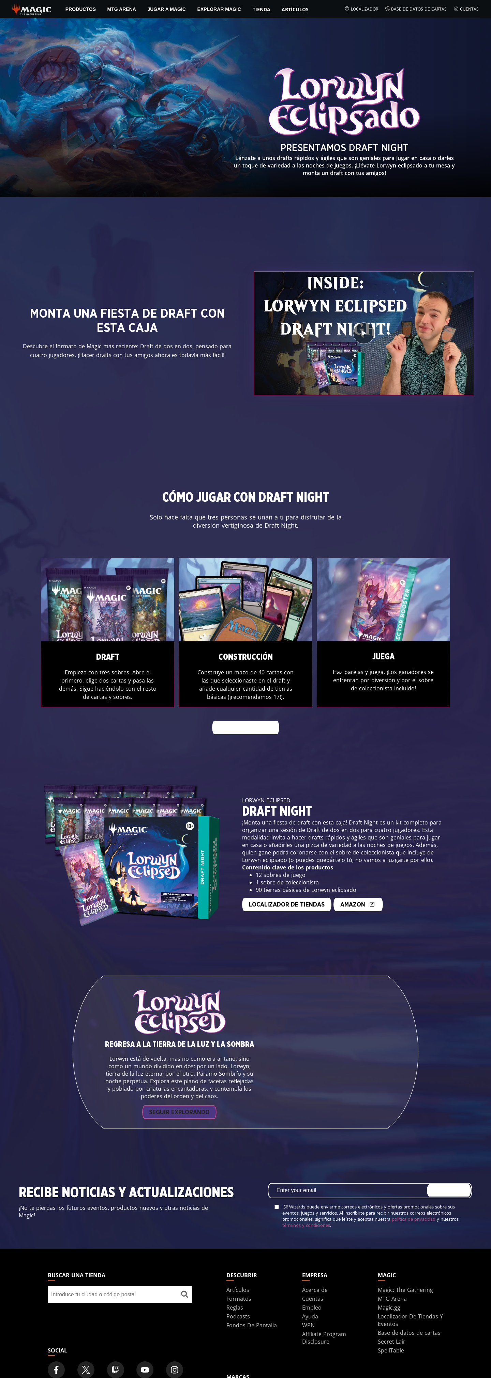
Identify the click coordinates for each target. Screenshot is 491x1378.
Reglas (234, 1284)
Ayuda (310, 1293)
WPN (308, 1302)
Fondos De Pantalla (251, 1302)
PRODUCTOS (80, 9)
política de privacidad (413, 1196)
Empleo (312, 1284)
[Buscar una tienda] (184, 1271)
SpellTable (391, 1327)
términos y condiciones (306, 1202)
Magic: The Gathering (405, 1267)
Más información (245, 728)
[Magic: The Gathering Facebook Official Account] (56, 1347)
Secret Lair (391, 1319)
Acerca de (315, 1267)
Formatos (238, 1276)
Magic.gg (389, 1284)
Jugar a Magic (166, 9)
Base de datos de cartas (416, 9)
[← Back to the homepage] (31, 8)
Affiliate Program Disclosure (324, 1315)
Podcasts (238, 1293)
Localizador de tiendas (188, 894)
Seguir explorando (179, 1090)
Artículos (295, 9)
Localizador (361, 9)
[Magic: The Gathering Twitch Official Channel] (115, 1347)
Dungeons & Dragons (254, 1369)
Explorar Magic (219, 9)
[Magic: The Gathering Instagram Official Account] (174, 1347)
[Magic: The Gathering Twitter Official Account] (85, 1347)
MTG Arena (121, 9)
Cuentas (466, 9)
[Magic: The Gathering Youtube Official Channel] (144, 1347)
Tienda (261, 9)
